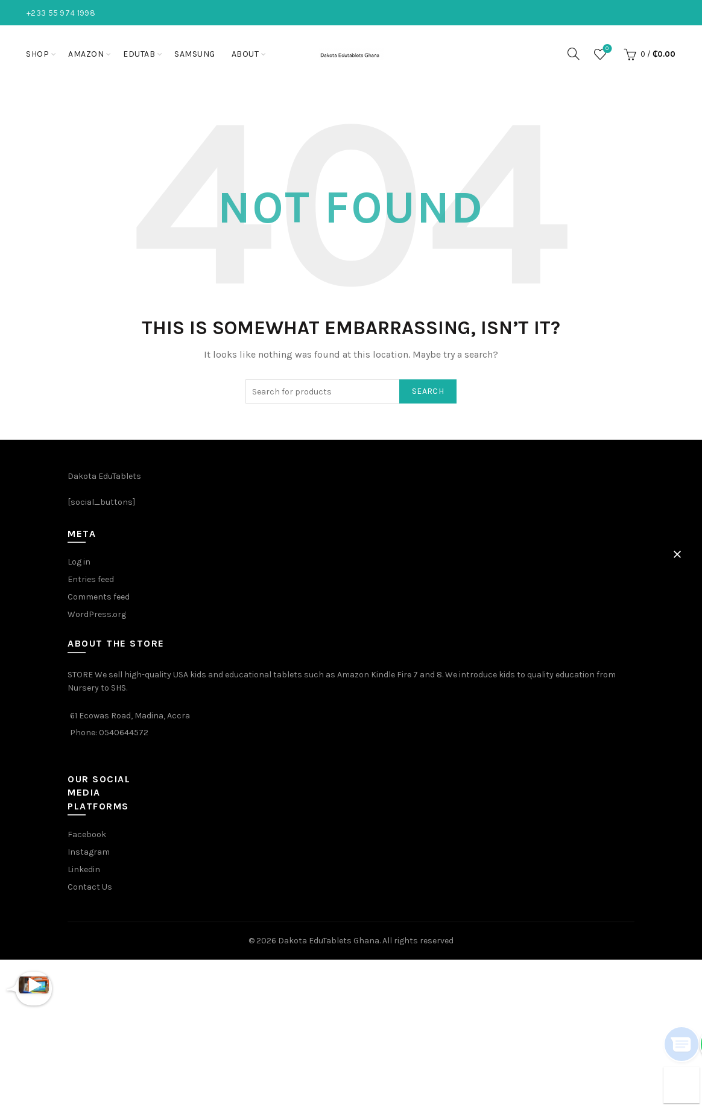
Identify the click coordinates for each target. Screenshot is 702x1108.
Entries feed (91, 579)
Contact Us (90, 887)
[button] (677, 554)
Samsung (194, 54)
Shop (37, 54)
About (245, 54)
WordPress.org (97, 614)
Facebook (87, 834)
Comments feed (99, 597)
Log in (79, 562)
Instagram (89, 852)
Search (428, 391)
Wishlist (605, 49)
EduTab (139, 54)
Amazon (86, 54)
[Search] (573, 54)
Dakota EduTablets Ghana (328, 940)
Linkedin (84, 869)
